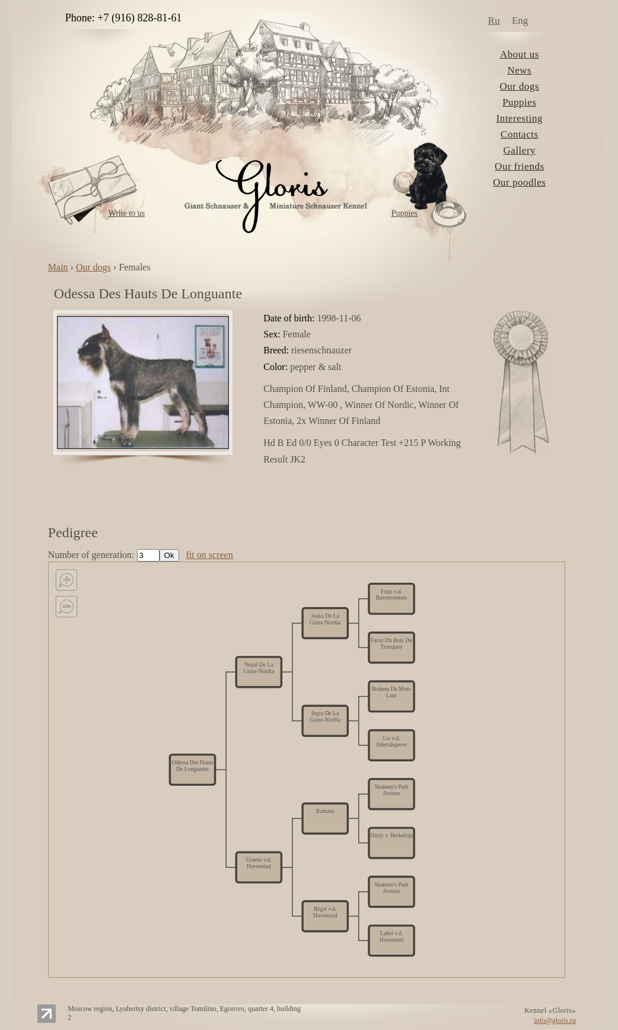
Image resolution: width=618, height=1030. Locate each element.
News (519, 70)
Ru (494, 20)
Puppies (404, 213)
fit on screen (209, 555)
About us (519, 54)
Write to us (126, 213)
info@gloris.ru (555, 1020)
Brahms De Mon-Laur (391, 692)
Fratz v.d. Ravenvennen (391, 594)
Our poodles (519, 182)
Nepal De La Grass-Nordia (258, 668)
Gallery (520, 150)
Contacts (520, 134)
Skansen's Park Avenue (391, 887)
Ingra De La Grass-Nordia (325, 716)
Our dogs (519, 86)
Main (58, 267)
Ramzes (325, 811)
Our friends (519, 166)
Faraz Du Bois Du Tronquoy (391, 643)
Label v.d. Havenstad (392, 936)
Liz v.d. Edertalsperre (391, 741)
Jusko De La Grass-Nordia (325, 619)
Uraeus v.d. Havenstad (258, 863)
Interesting (519, 118)
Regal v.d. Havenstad (325, 911)
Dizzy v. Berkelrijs (391, 835)
